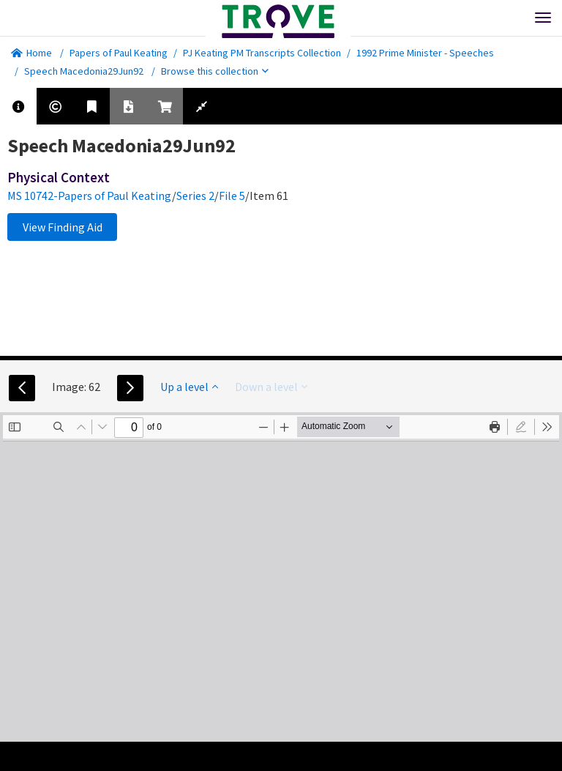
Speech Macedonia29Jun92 (83, 71)
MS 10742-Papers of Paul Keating (89, 195)
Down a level (271, 386)
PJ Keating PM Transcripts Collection (262, 52)
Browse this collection (215, 71)
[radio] (521, 427)
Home (31, 52)
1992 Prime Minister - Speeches (425, 52)
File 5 (232, 195)
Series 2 (195, 195)
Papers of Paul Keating (119, 52)
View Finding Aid (62, 227)
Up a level (189, 386)
